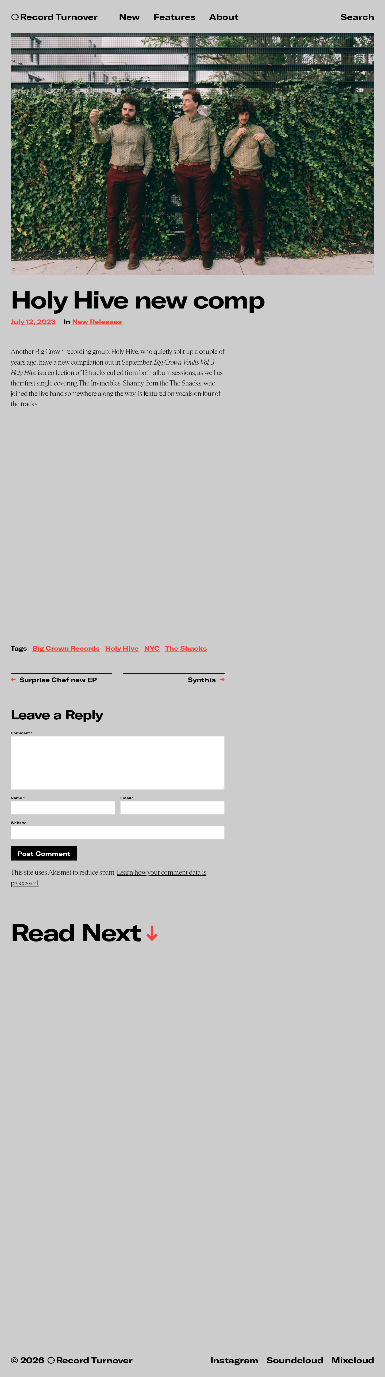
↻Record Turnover (54, 16)
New (129, 16)
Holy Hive (122, 648)
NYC (152, 648)
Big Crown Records (66, 648)
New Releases (97, 322)
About (223, 16)
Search (357, 16)
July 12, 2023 (33, 322)
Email (126, 798)
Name (18, 798)
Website (18, 823)
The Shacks (186, 648)
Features (174, 16)
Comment (21, 733)
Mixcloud (352, 1360)
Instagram (234, 1360)
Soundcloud (295, 1360)
